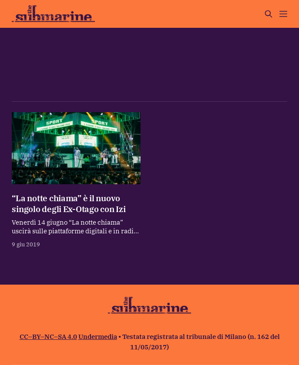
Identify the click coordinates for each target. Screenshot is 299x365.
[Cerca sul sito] (268, 14)
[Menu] (283, 14)
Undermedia (97, 336)
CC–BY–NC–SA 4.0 (48, 336)
